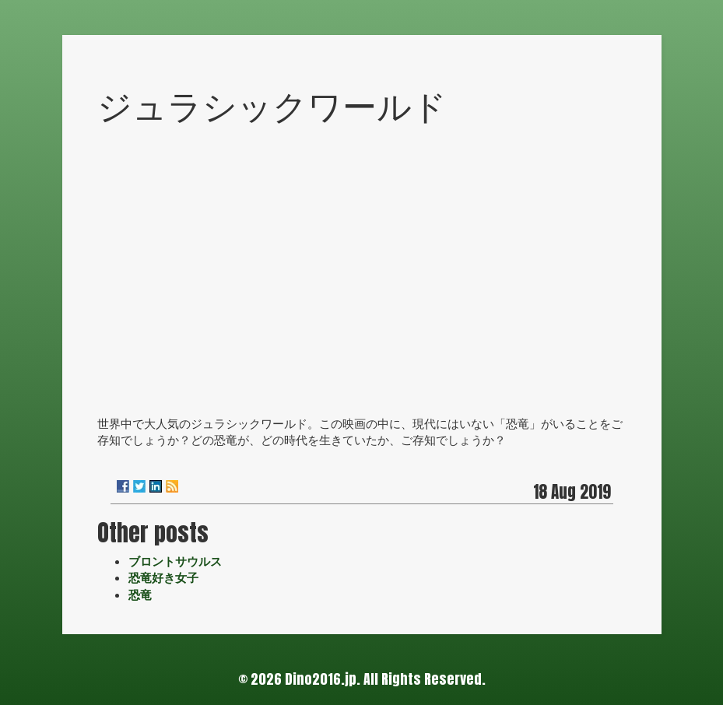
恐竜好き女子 (163, 577)
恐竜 (140, 594)
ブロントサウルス (175, 561)
